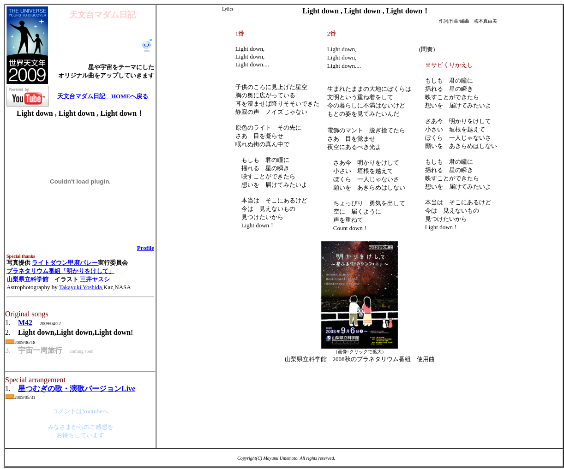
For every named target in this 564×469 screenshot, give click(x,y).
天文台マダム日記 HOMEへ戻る (102, 96)
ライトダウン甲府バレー (65, 262)
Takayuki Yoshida (80, 287)
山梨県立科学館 (27, 279)
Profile (145, 247)
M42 (25, 323)
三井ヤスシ (95, 279)
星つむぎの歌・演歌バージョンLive (76, 388)
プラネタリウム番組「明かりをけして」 (60, 270)
